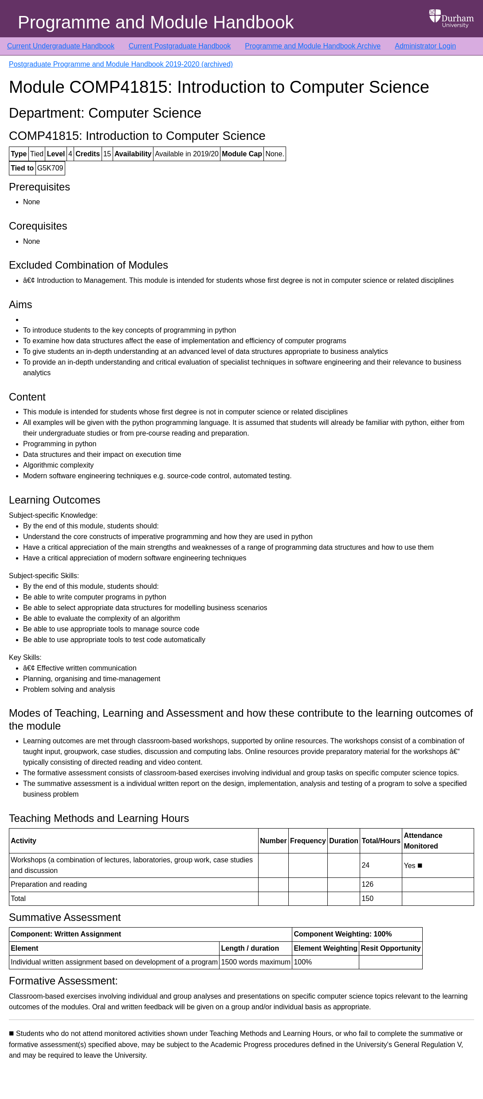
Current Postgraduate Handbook (180, 46)
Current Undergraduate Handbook (60, 46)
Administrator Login (425, 46)
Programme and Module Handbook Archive (313, 46)
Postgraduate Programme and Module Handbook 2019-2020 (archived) (121, 64)
